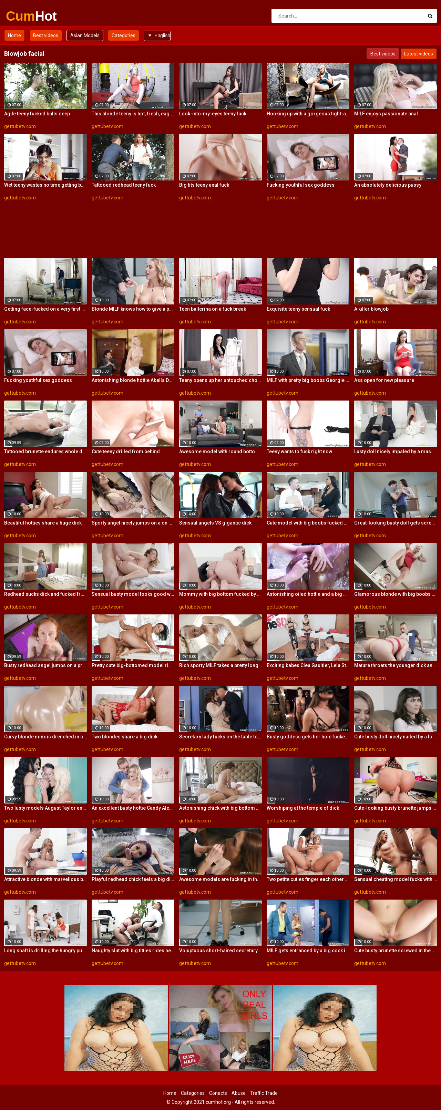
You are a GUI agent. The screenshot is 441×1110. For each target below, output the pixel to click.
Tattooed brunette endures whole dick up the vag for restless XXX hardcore (45, 451)
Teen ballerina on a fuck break (212, 309)
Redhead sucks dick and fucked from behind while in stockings (45, 594)
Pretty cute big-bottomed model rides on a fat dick (133, 665)
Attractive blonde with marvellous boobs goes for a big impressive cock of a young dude (45, 879)
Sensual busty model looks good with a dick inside (133, 594)
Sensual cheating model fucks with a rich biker (395, 879)
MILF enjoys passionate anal (386, 113)
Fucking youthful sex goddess (301, 185)
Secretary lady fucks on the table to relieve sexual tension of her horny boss (220, 736)
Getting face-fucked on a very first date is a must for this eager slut (45, 309)
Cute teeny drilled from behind (126, 451)
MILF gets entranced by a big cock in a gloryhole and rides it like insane (308, 950)
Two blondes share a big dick (124, 736)
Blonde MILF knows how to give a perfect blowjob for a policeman (133, 309)
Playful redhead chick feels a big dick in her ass (133, 879)
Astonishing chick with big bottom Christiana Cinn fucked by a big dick (220, 808)
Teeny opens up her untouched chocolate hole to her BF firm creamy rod (220, 380)
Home (14, 35)
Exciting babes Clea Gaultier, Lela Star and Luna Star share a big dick (308, 665)
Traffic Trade (264, 1093)
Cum (24, 16)
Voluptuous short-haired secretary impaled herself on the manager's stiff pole (220, 950)
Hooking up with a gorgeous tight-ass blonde (308, 113)
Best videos (45, 35)
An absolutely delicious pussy (387, 185)
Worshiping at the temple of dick (303, 808)
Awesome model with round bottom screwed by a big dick (220, 451)
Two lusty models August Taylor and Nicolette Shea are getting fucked (45, 808)
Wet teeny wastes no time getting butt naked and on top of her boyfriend (45, 185)
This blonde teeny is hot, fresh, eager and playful (133, 113)
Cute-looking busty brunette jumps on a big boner (395, 808)
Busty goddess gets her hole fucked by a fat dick (308, 736)
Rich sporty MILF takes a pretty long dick (220, 665)
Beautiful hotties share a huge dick (43, 523)
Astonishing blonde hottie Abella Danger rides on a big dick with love (133, 380)
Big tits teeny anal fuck (204, 185)
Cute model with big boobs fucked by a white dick (308, 523)
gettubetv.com (20, 126)
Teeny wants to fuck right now (299, 451)
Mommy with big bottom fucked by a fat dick (220, 594)
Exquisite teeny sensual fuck (298, 309)
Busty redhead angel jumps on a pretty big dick (45, 665)
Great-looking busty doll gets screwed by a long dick (395, 523)
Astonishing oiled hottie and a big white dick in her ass (308, 594)
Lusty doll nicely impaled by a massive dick (395, 451)
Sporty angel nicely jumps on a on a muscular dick (133, 523)
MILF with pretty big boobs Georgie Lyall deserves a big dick (308, 380)
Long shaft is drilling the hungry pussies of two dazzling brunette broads (45, 950)
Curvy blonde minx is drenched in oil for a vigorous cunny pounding (45, 736)
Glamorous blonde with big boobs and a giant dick (395, 594)
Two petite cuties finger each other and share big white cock (308, 879)
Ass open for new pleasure (384, 380)
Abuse (239, 1093)
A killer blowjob (371, 309)
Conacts (218, 1093)
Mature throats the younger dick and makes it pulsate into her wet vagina (395, 665)
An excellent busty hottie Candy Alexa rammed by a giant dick (133, 808)
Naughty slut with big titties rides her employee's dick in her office (133, 950)
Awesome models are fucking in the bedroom (220, 879)
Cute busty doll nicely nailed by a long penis (395, 736)
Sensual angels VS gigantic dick (215, 523)
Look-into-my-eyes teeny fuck (212, 113)
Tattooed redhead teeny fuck (124, 185)
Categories (123, 35)
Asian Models (85, 35)
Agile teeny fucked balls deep (37, 113)
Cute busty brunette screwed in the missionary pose (395, 950)
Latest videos (418, 53)
